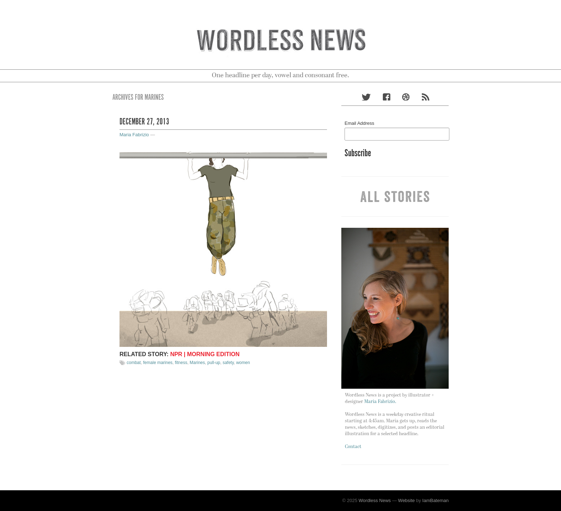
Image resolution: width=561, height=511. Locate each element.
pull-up (213, 362)
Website (406, 500)
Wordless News (374, 500)
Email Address (359, 123)
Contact (353, 446)
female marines (157, 362)
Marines (197, 362)
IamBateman (435, 500)
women (243, 362)
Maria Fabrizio (134, 134)
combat (134, 362)
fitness (181, 362)
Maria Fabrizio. (380, 401)
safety (228, 362)
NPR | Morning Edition (205, 354)
